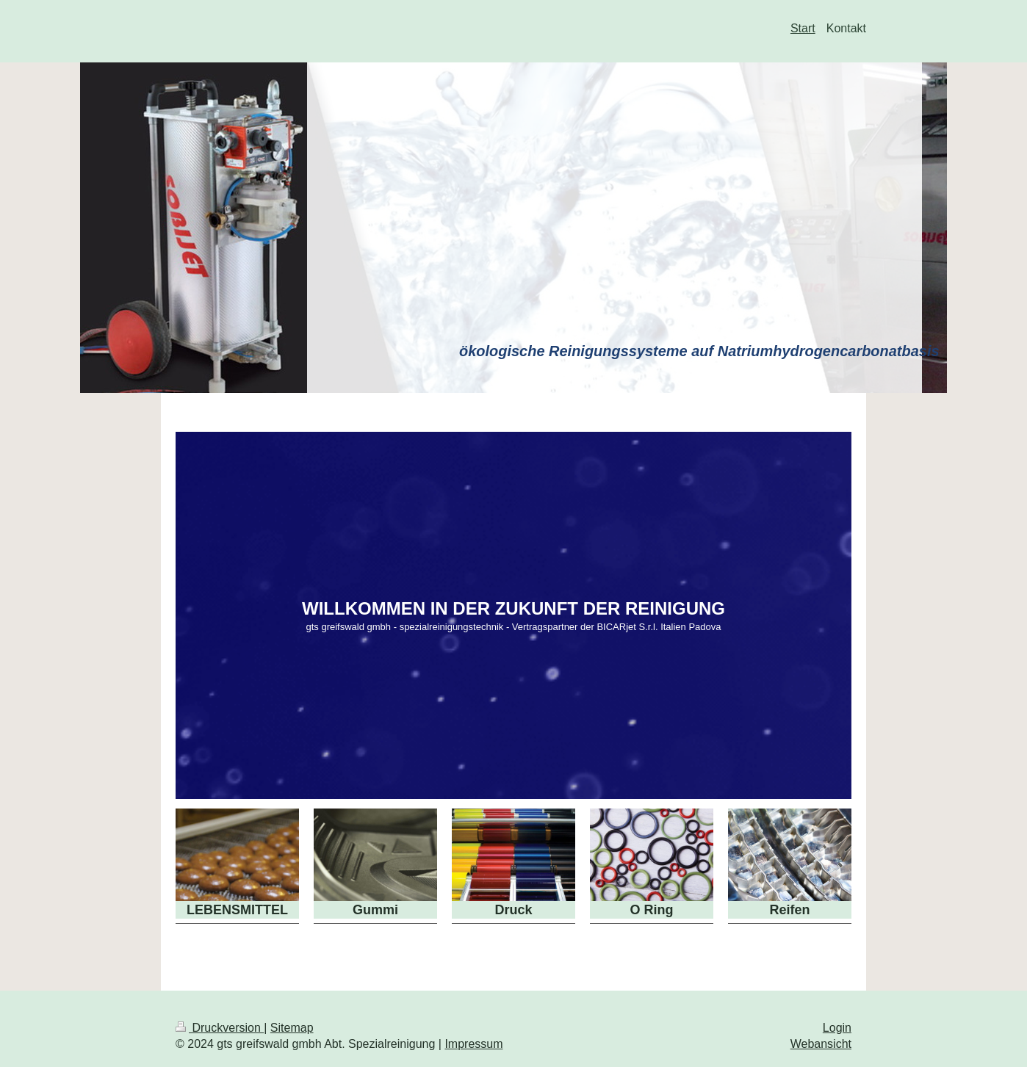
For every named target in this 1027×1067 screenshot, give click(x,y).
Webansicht (820, 1044)
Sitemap (292, 1027)
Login (837, 1027)
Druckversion (220, 1027)
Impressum (473, 1044)
